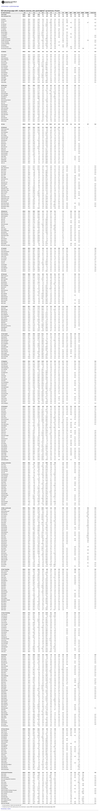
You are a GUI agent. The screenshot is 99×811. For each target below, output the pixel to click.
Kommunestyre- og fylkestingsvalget (10, 6)
